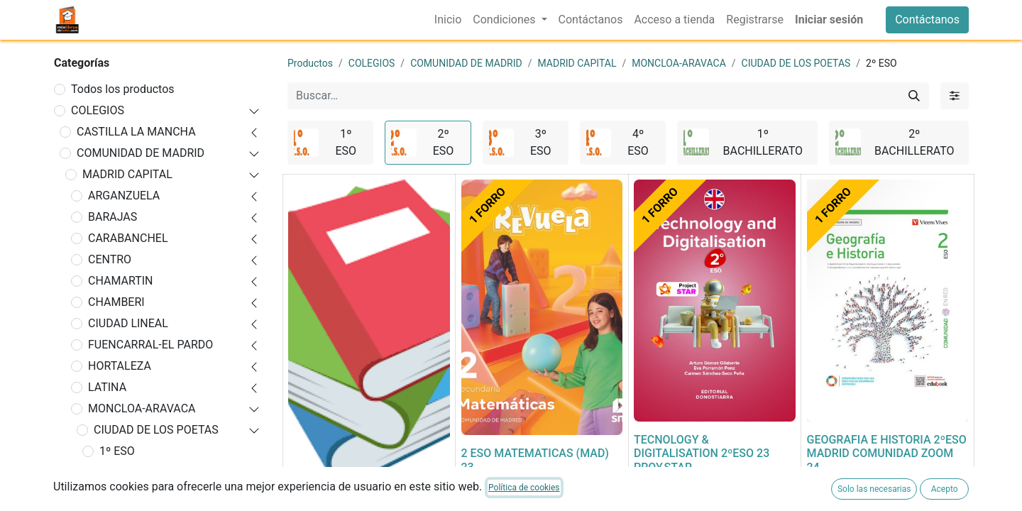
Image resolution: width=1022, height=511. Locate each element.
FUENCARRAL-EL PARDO (150, 344)
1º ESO (117, 451)
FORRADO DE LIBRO (339, 503)
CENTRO (109, 259)
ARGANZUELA (124, 195)
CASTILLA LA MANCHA (136, 131)
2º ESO (117, 472)
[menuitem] (448, 20)
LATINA (107, 387)
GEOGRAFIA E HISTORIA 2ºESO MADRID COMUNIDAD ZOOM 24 (887, 453)
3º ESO (117, 493)
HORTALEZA (119, 366)
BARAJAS (112, 217)
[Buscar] (914, 95)
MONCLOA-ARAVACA (141, 408)
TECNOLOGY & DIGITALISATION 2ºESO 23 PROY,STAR (701, 453)
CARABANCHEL (128, 238)
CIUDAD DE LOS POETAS (156, 429)
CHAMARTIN (120, 280)
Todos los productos (123, 89)
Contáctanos (927, 19)
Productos (310, 63)
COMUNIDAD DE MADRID (140, 153)
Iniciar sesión (829, 19)
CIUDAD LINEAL (128, 323)
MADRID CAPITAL (127, 174)
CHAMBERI (116, 302)
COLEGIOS (97, 110)
